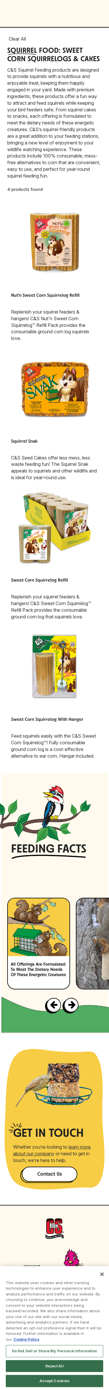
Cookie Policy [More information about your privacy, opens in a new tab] (26, 1339)
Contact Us (49, 1174)
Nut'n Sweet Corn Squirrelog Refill (45, 295)
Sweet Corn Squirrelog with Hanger (47, 719)
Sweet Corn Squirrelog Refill (39, 580)
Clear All (17, 39)
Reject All (54, 1366)
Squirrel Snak (24, 441)
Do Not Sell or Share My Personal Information (54, 1351)
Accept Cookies (55, 1380)
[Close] (102, 1274)
